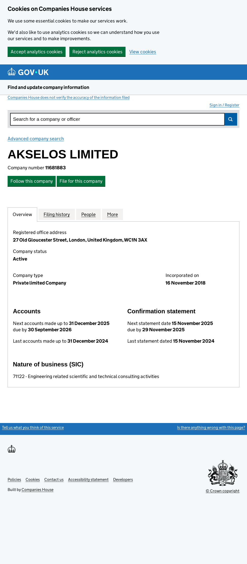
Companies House (37, 489)
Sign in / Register (224, 105)
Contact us (54, 479)
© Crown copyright (222, 490)
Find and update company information (48, 87)
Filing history (57, 214)
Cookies (33, 479)
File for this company (80, 181)
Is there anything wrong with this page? (211, 427)
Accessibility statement (88, 479)
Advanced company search (36, 139)
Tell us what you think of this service (33, 427)
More (112, 214)
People (88, 214)
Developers (123, 479)
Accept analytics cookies (37, 52)
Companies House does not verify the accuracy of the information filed (69, 97)
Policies (14, 479)
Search (230, 119)
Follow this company (31, 181)
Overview (22, 214)
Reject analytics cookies (97, 52)
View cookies (142, 51)
